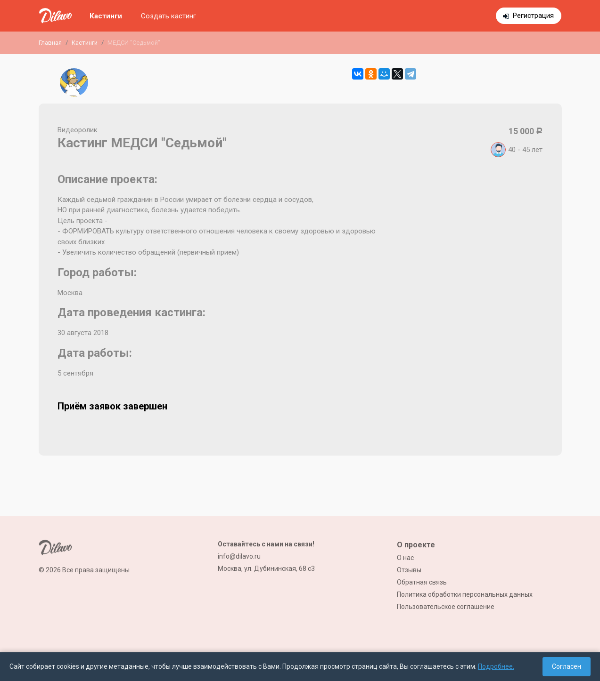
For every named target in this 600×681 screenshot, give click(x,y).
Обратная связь (422, 582)
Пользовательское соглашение (445, 606)
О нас (405, 557)
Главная (50, 42)
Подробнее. (496, 666)
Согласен (566, 666)
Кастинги (106, 16)
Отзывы (409, 570)
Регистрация (533, 15)
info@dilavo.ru (239, 556)
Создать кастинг (168, 16)
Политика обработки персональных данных (465, 594)
